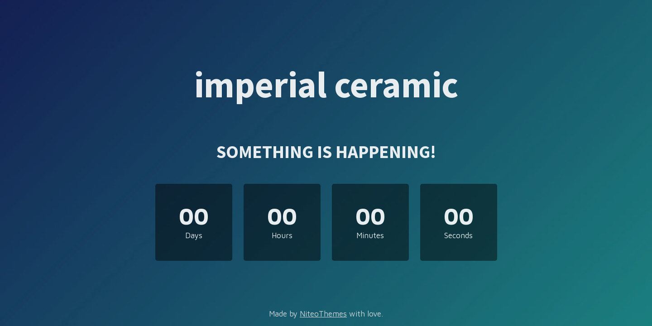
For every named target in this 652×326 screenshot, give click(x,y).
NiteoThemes (323, 313)
